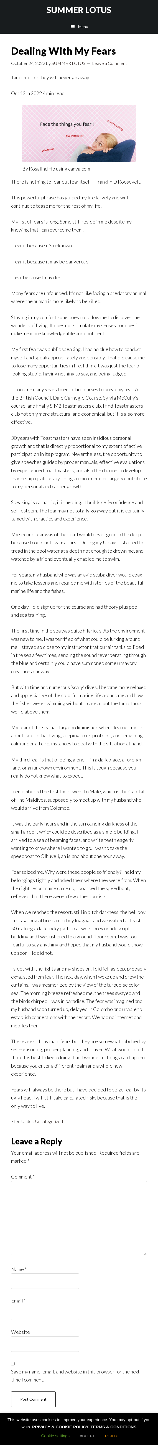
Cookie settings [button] (55, 1435)
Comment (23, 1177)
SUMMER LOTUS (79, 10)
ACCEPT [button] (87, 1436)
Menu (83, 26)
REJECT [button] (112, 1436)
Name (19, 1269)
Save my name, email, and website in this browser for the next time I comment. (75, 1375)
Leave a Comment (109, 63)
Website (20, 1332)
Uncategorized (49, 1121)
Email (18, 1300)
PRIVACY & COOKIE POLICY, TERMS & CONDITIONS (84, 1426)
